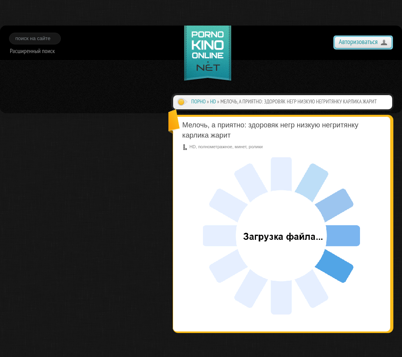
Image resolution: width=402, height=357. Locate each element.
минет (240, 146)
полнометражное (215, 146)
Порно (198, 101)
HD (213, 101)
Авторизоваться (358, 41)
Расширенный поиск (32, 51)
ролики (256, 146)
